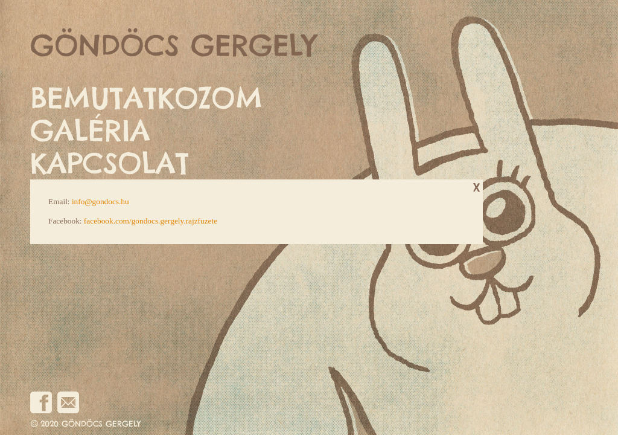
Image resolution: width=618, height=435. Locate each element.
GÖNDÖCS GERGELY (173, 45)
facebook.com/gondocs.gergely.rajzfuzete (150, 220)
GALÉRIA (90, 130)
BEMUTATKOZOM (146, 98)
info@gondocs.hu (100, 201)
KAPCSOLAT (110, 163)
